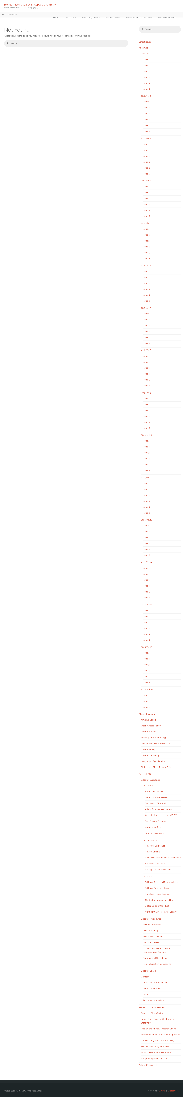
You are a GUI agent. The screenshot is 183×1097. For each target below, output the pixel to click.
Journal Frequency (150, 755)
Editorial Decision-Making (157, 888)
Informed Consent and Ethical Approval (160, 1035)
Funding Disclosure (154, 833)
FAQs (145, 994)
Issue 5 (146, 83)
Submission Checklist (155, 803)
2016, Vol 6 (146, 265)
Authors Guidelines (154, 791)
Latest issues (145, 42)
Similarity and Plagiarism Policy (156, 1046)
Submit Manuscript (148, 1065)
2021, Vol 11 (146, 477)
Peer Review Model (152, 936)
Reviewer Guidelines (155, 846)
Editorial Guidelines (150, 780)
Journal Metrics (148, 732)
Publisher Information (153, 1000)
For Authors (148, 786)
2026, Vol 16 (147, 689)
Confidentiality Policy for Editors (161, 912)
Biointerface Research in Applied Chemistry (30, 4)
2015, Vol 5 (146, 223)
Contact (145, 977)
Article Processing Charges (158, 809)
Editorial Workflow (152, 925)
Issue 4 (146, 77)
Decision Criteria (151, 942)
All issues (143, 48)
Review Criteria (152, 852)
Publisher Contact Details (155, 982)
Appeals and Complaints (155, 958)
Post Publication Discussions (157, 964)
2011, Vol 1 (145, 54)
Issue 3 (146, 71)
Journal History (148, 749)
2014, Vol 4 (146, 181)
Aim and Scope (148, 720)
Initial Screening (151, 931)
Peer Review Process (155, 821)
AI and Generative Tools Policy (156, 1052)
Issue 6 (146, 89)
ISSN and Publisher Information (156, 743)
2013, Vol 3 (146, 138)
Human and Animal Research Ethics (158, 1029)
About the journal (147, 714)
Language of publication (153, 761)
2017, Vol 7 (146, 308)
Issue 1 (146, 59)
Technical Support (152, 988)
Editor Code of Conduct (157, 906)
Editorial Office (146, 774)
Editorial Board (148, 971)
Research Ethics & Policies (151, 1007)
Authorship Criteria (154, 827)
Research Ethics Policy (152, 1013)
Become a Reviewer (155, 864)
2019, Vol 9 (146, 393)
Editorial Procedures (151, 919)
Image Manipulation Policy (154, 1058)
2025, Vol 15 (146, 647)
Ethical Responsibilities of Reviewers (163, 858)
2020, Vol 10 (146, 435)
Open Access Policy (151, 726)
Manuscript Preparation (156, 797)
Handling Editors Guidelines (158, 894)
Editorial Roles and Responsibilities (162, 882)
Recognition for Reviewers (158, 869)
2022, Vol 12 (146, 520)
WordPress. (173, 1091)
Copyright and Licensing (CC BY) (161, 815)
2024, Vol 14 (146, 605)
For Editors (148, 876)
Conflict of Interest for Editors (159, 900)
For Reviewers (150, 840)
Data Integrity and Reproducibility (157, 1041)
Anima (162, 1091)
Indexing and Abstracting (153, 738)
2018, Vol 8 (146, 350)
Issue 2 (146, 65)
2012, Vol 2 (146, 96)
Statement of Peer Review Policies (157, 767)
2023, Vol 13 (146, 562)
